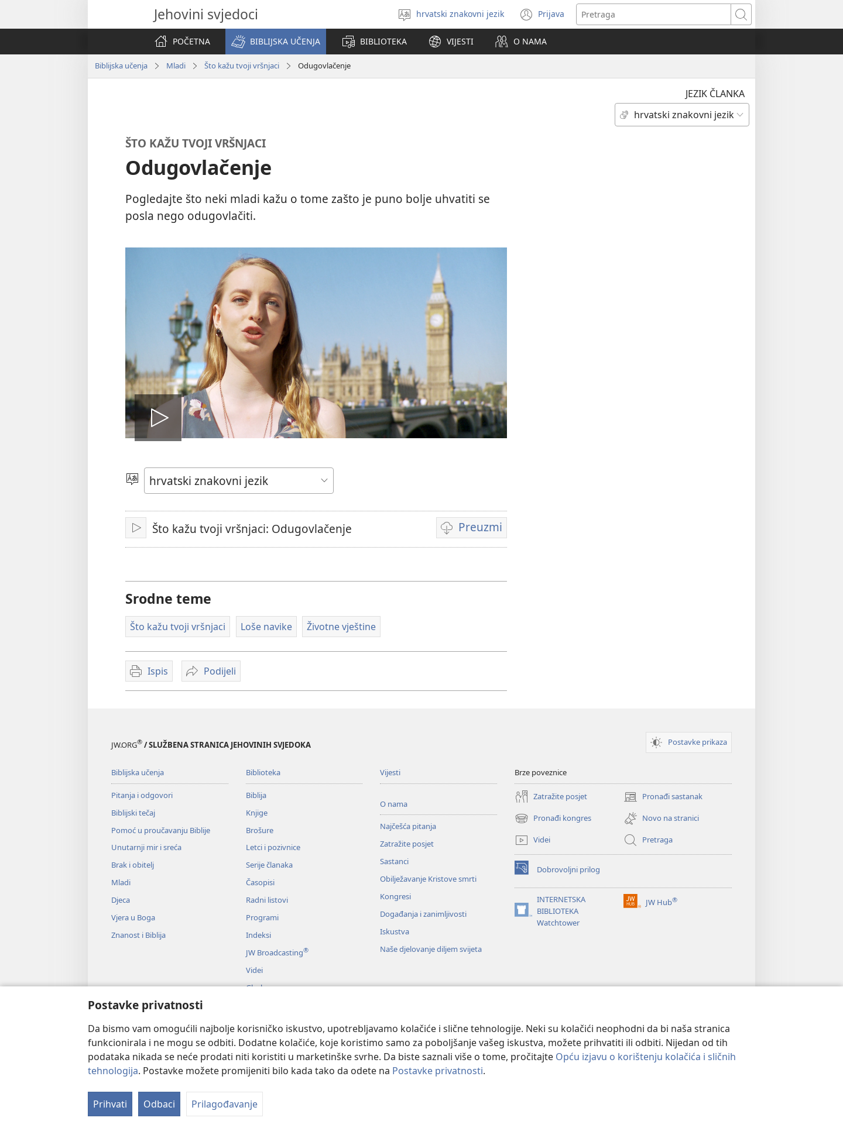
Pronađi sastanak (662, 797)
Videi (254, 970)
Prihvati (110, 1104)
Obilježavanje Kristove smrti (428, 878)
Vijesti (390, 772)
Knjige (257, 812)
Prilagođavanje (224, 1104)
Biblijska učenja (121, 65)
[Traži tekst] (653, 14)
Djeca (120, 900)
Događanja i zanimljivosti (423, 914)
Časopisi (260, 882)
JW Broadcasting (277, 952)
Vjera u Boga (133, 917)
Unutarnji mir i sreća (146, 847)
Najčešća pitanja (408, 826)
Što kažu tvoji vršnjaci (241, 65)
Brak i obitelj (132, 864)
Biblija (256, 795)
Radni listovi (267, 900)
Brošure (259, 830)
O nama (393, 804)
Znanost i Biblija (138, 935)
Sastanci (394, 861)
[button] (275, 41)
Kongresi (395, 896)
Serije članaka (269, 864)
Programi (262, 917)
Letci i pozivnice (273, 847)
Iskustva (394, 931)
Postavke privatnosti (437, 1070)
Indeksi (258, 935)
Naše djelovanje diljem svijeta (431, 949)
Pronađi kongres (553, 818)
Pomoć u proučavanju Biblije (160, 830)
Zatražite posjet (407, 843)
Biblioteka (263, 772)
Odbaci (159, 1104)
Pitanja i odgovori (142, 795)
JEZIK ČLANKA (715, 93)
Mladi (176, 65)
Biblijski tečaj (133, 812)
